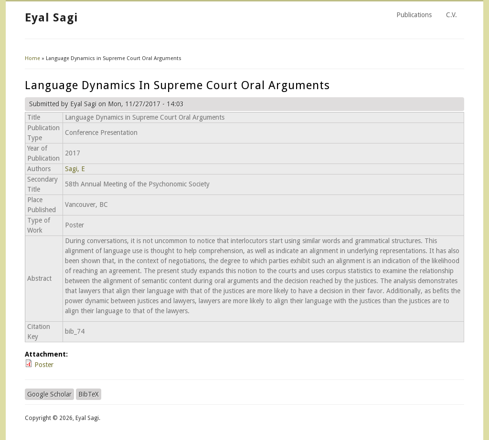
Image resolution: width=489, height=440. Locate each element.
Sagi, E (75, 169)
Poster (43, 364)
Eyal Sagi (51, 17)
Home (32, 58)
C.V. (451, 15)
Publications (414, 15)
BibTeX (88, 394)
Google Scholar (49, 394)
